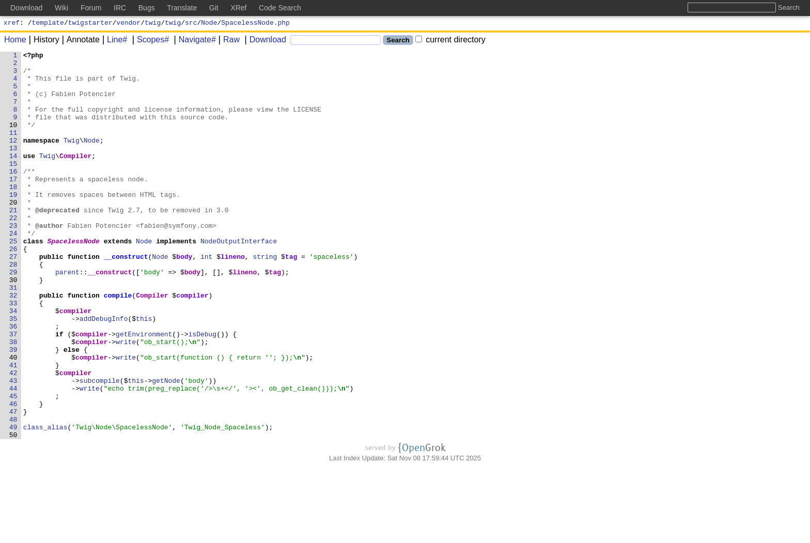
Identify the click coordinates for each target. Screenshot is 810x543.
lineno (233, 298)
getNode (166, 447)
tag (291, 298)
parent (68, 316)
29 (13, 316)
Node (209, 23)
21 (13, 242)
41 (13, 428)
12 (13, 158)
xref (12, 23)
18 (13, 214)
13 (13, 168)
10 (13, 140)
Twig (72, 158)
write (126, 400)
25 (13, 279)
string (265, 298)
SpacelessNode (74, 279)
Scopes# (149, 41)
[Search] (335, 41)
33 (13, 354)
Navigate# (194, 41)
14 (13, 177)
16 (13, 195)
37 (13, 391)
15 (13, 186)
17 (13, 205)
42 (13, 437)
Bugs (146, 8)
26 (13, 288)
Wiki (61, 8)
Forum (91, 8)
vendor (128, 23)
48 (13, 493)
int (207, 298)
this (144, 372)
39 (13, 409)
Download (264, 41)
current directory (450, 41)
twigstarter (90, 23)
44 (13, 456)
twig (153, 23)
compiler (193, 344)
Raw (228, 41)
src (191, 23)
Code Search (280, 8)
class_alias (45, 502)
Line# (113, 41)
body (185, 298)
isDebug (203, 391)
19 (13, 223)
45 (13, 465)
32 (13, 344)
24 (13, 270)
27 (13, 298)
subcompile (100, 447)
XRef (238, 8)
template (48, 23)
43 (13, 447)
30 (13, 326)
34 (13, 363)
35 (13, 372)
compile (118, 344)
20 (13, 233)
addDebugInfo (104, 372)
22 (13, 251)
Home (15, 41)
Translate (182, 8)
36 (13, 381)
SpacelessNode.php (255, 23)
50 (13, 512)
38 (13, 400)
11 (13, 149)
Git (214, 8)
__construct (126, 298)
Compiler (76, 177)
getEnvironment (144, 391)
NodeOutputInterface (239, 279)
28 (13, 307)
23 (13, 261)
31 (13, 335)
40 (13, 419)
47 (13, 484)
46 (13, 474)
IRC (120, 8)
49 (13, 502)
